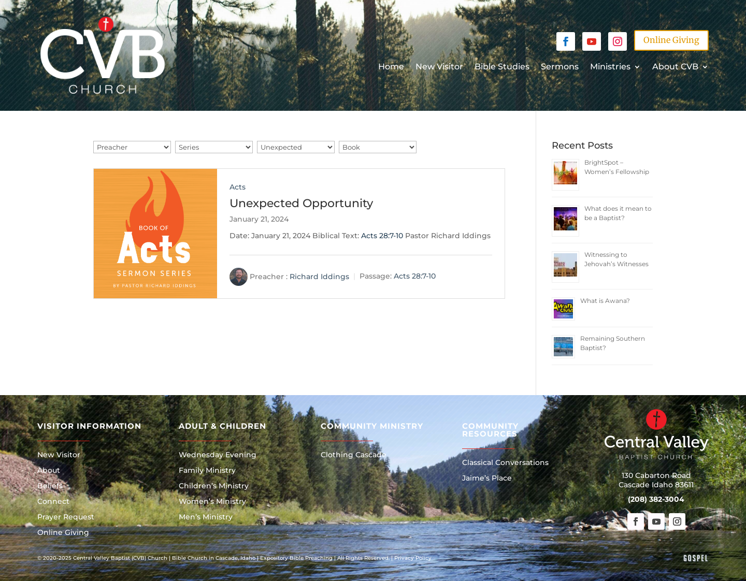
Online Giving (671, 40)
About (48, 471)
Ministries (610, 67)
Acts (237, 187)
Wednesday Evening (217, 455)
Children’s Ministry (214, 486)
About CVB (675, 67)
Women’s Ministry (212, 502)
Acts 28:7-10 (382, 235)
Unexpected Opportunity (301, 203)
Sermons (560, 67)
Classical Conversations (505, 463)
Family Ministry (207, 471)
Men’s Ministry (206, 517)
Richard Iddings (319, 276)
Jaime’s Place (487, 478)
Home (391, 67)
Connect (53, 502)
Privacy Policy (413, 558)
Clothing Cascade (353, 455)
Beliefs (50, 486)
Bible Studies (502, 67)
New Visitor (439, 67)
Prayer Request (65, 517)
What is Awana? (605, 300)
